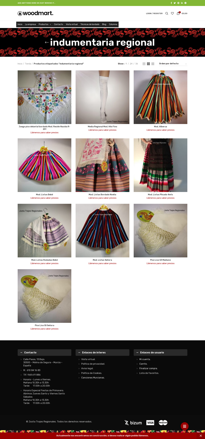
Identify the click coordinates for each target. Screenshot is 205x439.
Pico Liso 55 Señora (44, 325)
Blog (104, 24)
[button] (185, 426)
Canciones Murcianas (92, 377)
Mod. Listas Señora (102, 260)
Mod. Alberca (160, 126)
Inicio (20, 24)
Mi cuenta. (144, 359)
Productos (45, 24)
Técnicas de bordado (89, 24)
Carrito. (143, 363)
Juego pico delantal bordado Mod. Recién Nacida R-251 (44, 127)
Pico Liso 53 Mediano (160, 260)
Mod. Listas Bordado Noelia (102, 194)
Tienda (28, 64)
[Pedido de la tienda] (173, 64)
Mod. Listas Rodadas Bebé (44, 260)
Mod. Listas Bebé (44, 194)
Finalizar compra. (148, 368)
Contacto (58, 24)
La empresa (30, 24)
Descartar (200, 435)
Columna (113, 24)
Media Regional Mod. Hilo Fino (102, 126)
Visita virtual (72, 24)
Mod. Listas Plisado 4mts (160, 194)
